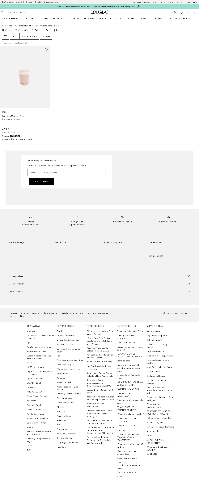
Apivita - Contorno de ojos (39, 347)
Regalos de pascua (155, 351)
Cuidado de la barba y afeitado (156, 346)
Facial (119, 18)
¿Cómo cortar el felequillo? (158, 418)
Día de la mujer (153, 331)
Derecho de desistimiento (72, 313)
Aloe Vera (120, 477)
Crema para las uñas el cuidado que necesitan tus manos (128, 465)
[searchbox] (27, 12)
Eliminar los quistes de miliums (160, 427)
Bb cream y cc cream (66, 433)
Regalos (181, 2)
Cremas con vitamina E (126, 458)
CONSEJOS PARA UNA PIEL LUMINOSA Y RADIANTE (158, 412)
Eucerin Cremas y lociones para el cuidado (39, 357)
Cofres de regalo (154, 340)
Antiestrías (61, 420)
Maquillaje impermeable (67, 442)
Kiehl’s (29, 363)
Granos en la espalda (126, 472)
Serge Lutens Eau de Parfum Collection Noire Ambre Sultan (100, 374)
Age (29, 342)
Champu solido (153, 371)
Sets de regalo (10, 18)
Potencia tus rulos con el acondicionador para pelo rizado (128, 368)
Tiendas (171, 2)
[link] (25, 93)
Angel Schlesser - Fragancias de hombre (40, 373)
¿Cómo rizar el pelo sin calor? (130, 414)
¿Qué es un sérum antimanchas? (124, 394)
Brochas (34, 26)
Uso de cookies (17, 316)
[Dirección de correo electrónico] (66, 172)
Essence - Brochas (35, 405)
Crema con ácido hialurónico (129, 331)
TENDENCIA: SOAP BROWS (129, 425)
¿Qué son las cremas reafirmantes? (126, 452)
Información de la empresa (44, 313)
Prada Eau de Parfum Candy (99, 362)
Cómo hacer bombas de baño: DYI (157, 448)
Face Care (61, 447)
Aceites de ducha (65, 382)
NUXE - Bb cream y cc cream (40, 367)
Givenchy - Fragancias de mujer (38, 440)
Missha (30, 427)
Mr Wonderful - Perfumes (38, 418)
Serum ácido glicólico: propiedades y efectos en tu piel (159, 390)
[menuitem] (12, 18)
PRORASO (31, 387)
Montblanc (31, 331)
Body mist (61, 411)
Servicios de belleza (140, 2)
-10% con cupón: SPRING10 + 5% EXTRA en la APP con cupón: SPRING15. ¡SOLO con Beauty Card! (96, 6)
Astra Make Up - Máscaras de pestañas (40, 337)
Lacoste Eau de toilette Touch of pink (100, 391)
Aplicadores (62, 373)
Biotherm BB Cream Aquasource (95, 405)
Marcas (75, 18)
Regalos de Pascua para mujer (160, 356)
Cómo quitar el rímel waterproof (125, 337)
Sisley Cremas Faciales (37, 396)
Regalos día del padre (156, 335)
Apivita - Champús (35, 378)
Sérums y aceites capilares (69, 394)
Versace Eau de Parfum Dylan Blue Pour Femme (100, 356)
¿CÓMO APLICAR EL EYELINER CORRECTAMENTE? (129, 355)
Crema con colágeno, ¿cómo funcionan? (159, 398)
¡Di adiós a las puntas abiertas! (156, 382)
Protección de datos (19, 313)
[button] (99, 276)
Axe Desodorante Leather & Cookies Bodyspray (99, 422)
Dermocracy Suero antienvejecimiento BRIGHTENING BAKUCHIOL (99, 383)
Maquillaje (105, 18)
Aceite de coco (123, 361)
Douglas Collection (179, 18)
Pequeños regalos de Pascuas (160, 367)
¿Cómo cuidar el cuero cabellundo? (126, 420)
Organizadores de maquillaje (70, 360)
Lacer (29, 445)
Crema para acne (64, 398)
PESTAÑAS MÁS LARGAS (127, 389)
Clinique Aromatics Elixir (38, 409)
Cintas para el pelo (65, 402)
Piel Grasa (151, 436)
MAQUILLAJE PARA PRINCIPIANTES (155, 441)
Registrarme (41, 181)
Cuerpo (132, 18)
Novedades (59, 18)
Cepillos (60, 331)
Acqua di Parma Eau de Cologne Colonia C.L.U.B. (98, 349)
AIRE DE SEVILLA (34, 392)
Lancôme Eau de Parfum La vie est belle (99, 367)
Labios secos (122, 430)
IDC (15, 26)
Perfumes (89, 18)
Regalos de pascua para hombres (157, 361)
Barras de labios (64, 438)
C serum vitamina (64, 429)
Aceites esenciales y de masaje (67, 388)
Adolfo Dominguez (35, 414)
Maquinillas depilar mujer (68, 340)
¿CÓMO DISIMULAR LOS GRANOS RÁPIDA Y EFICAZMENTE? (127, 437)
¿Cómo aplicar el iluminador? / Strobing (130, 445)
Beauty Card (159, 2)
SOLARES (44, 18)
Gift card (192, 2)
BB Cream (31, 401)
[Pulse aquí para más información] (138, 6)
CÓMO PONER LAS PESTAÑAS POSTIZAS (126, 408)
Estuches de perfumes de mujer (68, 350)
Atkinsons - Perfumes (36, 351)
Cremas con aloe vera (126, 342)
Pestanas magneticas (156, 422)
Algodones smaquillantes (68, 369)
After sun (61, 407)
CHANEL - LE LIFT (34, 383)
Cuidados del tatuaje (156, 376)
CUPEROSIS (151, 454)
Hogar (159, 18)
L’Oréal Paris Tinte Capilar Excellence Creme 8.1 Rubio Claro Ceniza (99, 341)
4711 (29, 450)
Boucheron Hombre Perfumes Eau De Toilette (40, 433)
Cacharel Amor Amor (36, 423)
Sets (59, 356)
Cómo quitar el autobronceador (154, 405)
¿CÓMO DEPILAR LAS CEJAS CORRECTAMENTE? (129, 383)
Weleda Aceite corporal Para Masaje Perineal (100, 332)
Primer (59, 425)
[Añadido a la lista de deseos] (46, 49)
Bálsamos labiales (65, 344)
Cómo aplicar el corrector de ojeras (129, 401)
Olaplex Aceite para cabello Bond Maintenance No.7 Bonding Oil (99, 414)
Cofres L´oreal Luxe (65, 335)
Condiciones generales (98, 313)
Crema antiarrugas (65, 365)
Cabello (145, 18)
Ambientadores (64, 416)
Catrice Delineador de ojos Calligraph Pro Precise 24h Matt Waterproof (99, 440)
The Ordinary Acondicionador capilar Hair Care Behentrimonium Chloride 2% (100, 430)
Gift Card (29, 18)
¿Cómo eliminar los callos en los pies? (129, 348)
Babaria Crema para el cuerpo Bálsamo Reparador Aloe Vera (100, 398)
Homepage (7, 26)
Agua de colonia (154, 431)
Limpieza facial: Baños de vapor (128, 376)
